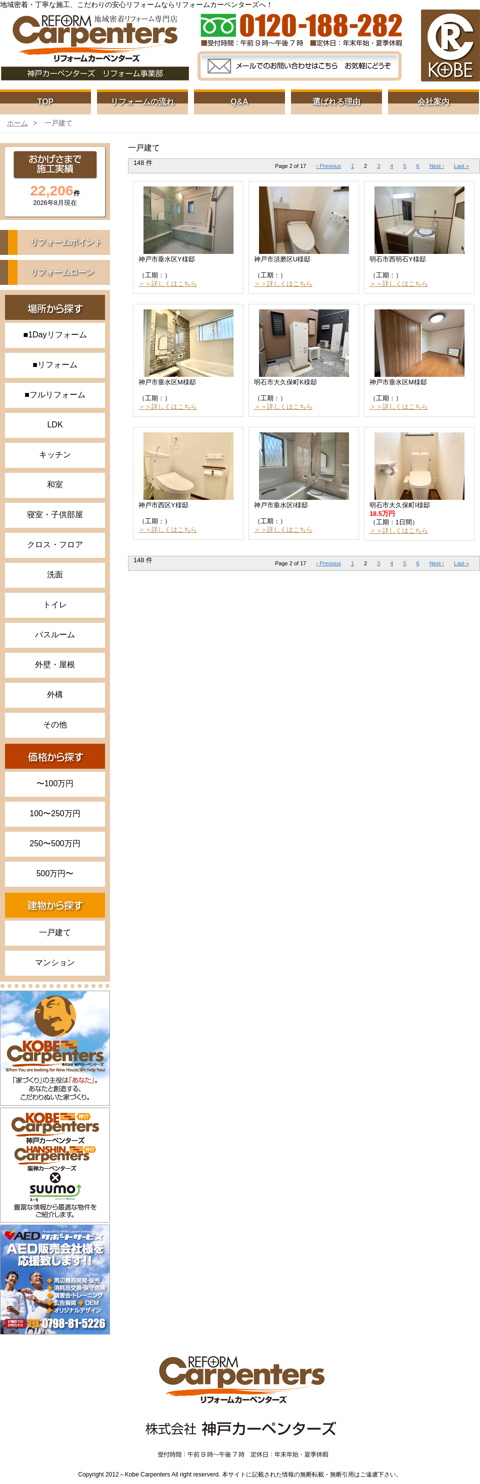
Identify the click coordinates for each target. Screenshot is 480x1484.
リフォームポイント (66, 242)
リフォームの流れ (142, 101)
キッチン (55, 454)
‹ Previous (328, 166)
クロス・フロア (55, 544)
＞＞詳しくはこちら (167, 283)
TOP (46, 101)
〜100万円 (55, 783)
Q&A (239, 101)
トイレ (55, 604)
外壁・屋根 (55, 664)
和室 (55, 484)
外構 (55, 694)
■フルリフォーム (55, 394)
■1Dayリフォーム (54, 334)
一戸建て (55, 932)
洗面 (55, 574)
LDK (54, 424)
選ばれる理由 (336, 101)
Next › (437, 166)
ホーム (17, 123)
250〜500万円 (55, 843)
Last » (461, 166)
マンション (55, 962)
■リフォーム (55, 364)
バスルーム (55, 634)
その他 (55, 724)
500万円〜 (55, 873)
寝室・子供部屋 (55, 514)
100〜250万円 (55, 813)
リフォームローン (62, 272)
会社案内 (434, 101)
